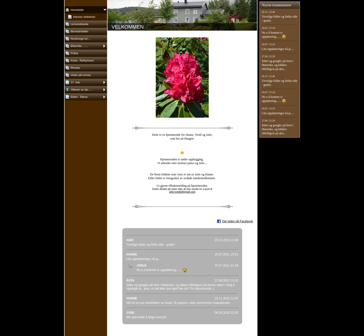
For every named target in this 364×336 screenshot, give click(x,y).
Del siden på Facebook (237, 221)
